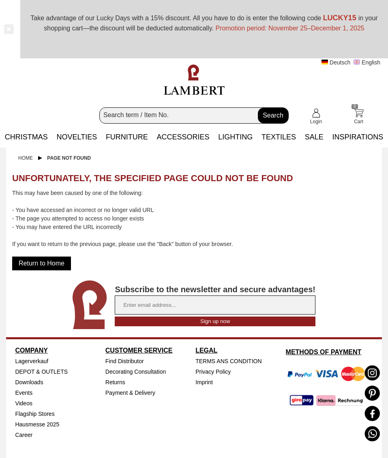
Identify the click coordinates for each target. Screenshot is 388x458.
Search (273, 115)
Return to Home (41, 263)
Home (25, 158)
